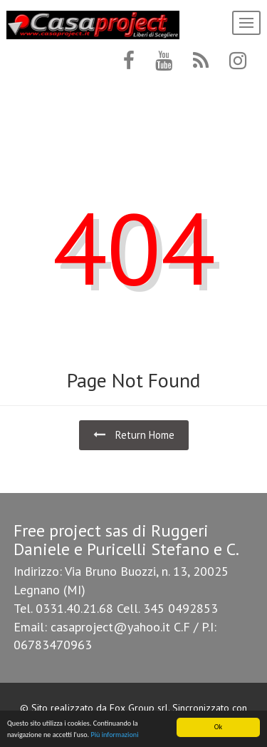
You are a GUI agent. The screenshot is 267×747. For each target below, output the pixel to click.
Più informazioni (114, 735)
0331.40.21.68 (74, 608)
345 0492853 (180, 608)
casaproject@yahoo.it (110, 627)
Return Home (133, 435)
